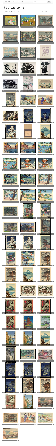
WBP (18, 408)
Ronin (35, 90)
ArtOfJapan (17, 27)
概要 (18, 1)
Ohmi (52, 90)
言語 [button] (23, 1)
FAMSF (17, 74)
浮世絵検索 (7, 1)
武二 (3, 27)
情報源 (13, 1)
